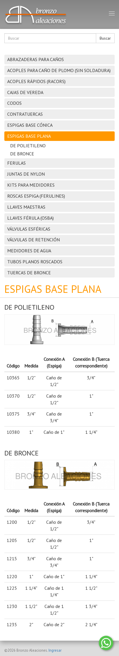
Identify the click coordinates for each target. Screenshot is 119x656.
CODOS (14, 103)
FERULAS (16, 163)
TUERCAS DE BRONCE (29, 272)
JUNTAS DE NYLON (26, 174)
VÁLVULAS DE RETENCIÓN (33, 239)
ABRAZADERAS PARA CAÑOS (35, 59)
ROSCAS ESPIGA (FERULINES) (36, 196)
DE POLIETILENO (28, 145)
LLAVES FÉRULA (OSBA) (30, 218)
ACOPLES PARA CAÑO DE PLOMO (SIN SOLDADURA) (59, 70)
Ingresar (55, 650)
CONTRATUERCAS (25, 114)
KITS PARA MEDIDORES (31, 185)
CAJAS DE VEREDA (25, 92)
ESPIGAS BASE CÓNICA (30, 125)
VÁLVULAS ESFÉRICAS (28, 229)
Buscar (105, 38)
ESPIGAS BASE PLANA (29, 136)
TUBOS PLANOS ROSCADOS (34, 261)
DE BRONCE (22, 154)
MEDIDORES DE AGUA (29, 250)
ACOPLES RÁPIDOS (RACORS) (36, 81)
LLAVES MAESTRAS (26, 207)
